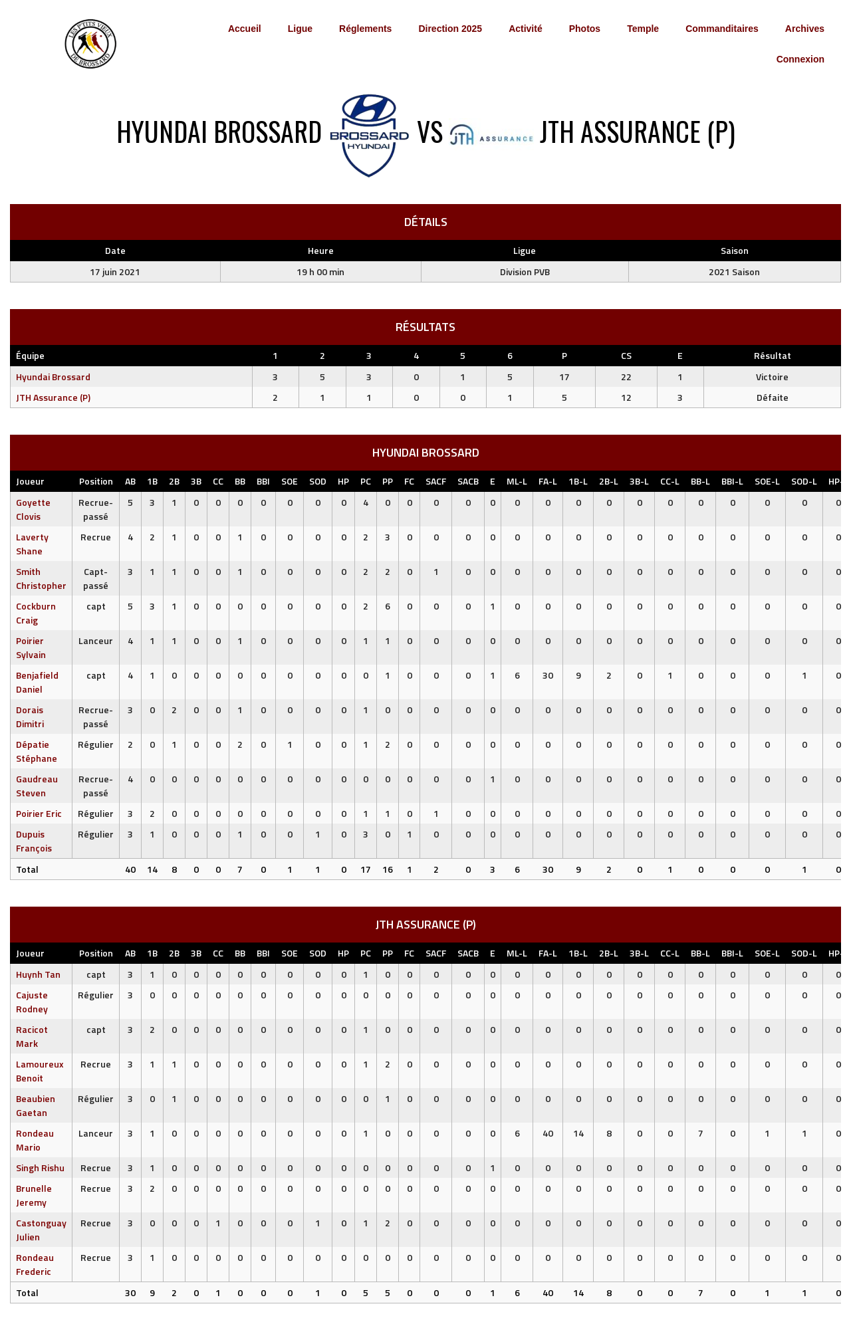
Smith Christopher (41, 578)
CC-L (669, 481)
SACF (436, 481)
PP (387, 481)
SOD (317, 481)
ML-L (517, 481)
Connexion (800, 59)
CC (218, 481)
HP (343, 481)
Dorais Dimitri (30, 716)
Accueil (244, 28)
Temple (643, 28)
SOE (289, 481)
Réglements (365, 28)
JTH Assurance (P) (53, 397)
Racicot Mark (32, 1036)
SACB (468, 481)
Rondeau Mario (35, 1140)
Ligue (300, 28)
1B (152, 481)
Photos (584, 28)
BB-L (700, 481)
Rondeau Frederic (35, 1264)
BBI (263, 481)
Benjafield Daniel (37, 682)
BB (240, 481)
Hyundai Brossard (53, 377)
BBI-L (732, 481)
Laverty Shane (32, 544)
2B (174, 481)
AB (130, 481)
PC (365, 481)
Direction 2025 (450, 28)
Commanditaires (722, 28)
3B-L (639, 481)
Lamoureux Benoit (40, 1071)
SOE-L (767, 481)
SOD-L (804, 481)
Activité (526, 28)
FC (409, 481)
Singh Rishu (40, 1167)
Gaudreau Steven (37, 786)
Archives (804, 28)
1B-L (578, 481)
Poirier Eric (39, 813)
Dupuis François (34, 841)
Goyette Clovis (33, 509)
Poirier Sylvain (31, 647)
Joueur (30, 481)
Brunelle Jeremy (34, 1195)
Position (96, 481)
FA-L (548, 481)
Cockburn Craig (36, 613)
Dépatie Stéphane (36, 751)
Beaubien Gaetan (35, 1105)
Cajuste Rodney (32, 1002)
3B (196, 481)
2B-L (608, 481)
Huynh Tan (38, 974)
